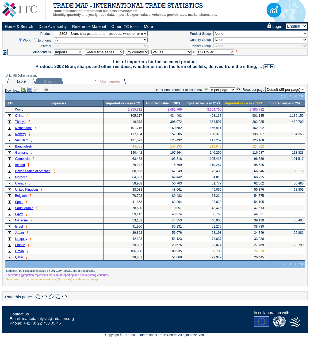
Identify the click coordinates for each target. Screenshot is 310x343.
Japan (19, 233)
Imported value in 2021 (123, 103)
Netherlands (23, 128)
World (27, 40)
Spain (19, 202)
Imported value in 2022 (163, 103)
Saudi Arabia (24, 208)
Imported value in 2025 (285, 103)
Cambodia (22, 159)
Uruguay (21, 239)
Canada (20, 183)
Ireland (20, 165)
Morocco (21, 177)
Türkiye (20, 122)
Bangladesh (23, 146)
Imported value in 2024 (242, 103)
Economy (44, 40)
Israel (19, 226)
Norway (20, 134)
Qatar (19, 257)
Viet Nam (21, 140)
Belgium (20, 196)
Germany (21, 152)
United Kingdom (26, 189)
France (20, 245)
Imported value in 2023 (203, 103)
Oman (19, 251)
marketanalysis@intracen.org (48, 318)
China (19, 116)
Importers (58, 103)
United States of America (32, 171)
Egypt (19, 214)
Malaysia (21, 220)
